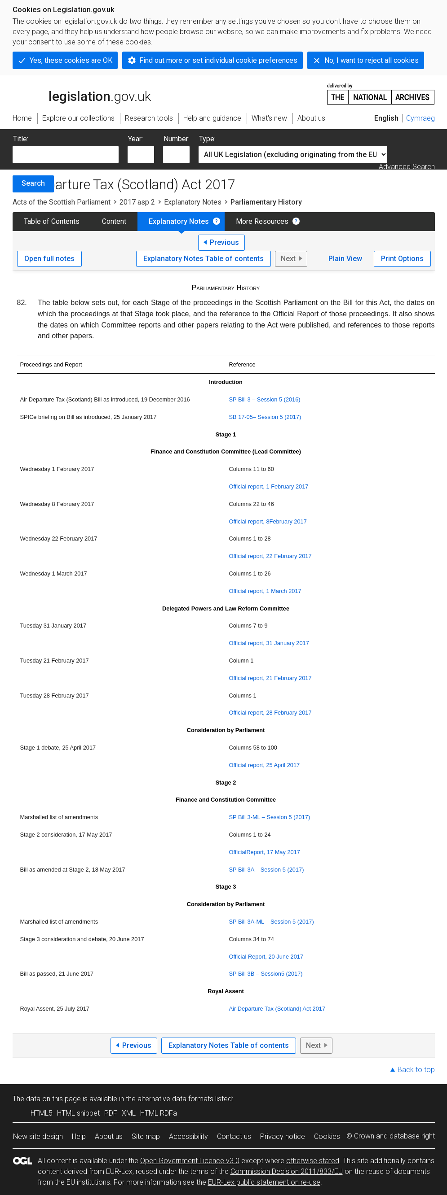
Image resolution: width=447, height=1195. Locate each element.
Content (114, 221)
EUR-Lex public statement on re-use (264, 1182)
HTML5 (42, 1113)
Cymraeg (420, 118)
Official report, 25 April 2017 (264, 765)
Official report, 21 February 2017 (270, 678)
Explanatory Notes (192, 202)
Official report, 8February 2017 (268, 521)
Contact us (234, 1136)
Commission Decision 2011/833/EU (286, 1171)
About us (109, 1136)
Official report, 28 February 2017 (270, 712)
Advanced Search (407, 166)
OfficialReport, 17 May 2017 (264, 852)
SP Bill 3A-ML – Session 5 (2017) (271, 921)
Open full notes (49, 258)
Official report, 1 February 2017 (269, 486)
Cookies (327, 1136)
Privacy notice (282, 1136)
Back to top (416, 1069)
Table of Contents (52, 221)
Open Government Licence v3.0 (189, 1160)
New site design (38, 1136)
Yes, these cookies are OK (71, 60)
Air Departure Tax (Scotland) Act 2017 (277, 1008)
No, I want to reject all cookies (371, 60)
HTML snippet (78, 1113)
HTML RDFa (158, 1113)
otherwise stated (312, 1160)
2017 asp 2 (137, 202)
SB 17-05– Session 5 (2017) (265, 417)
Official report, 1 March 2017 (265, 591)
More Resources (262, 221)
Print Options (402, 258)
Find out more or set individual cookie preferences (218, 60)
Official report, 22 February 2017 (270, 556)
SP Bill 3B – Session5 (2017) (266, 973)
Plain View (345, 258)
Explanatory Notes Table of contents (203, 258)
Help (79, 1136)
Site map (146, 1136)
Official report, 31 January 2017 (269, 643)
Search (33, 183)
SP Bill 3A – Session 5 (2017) (266, 869)
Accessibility (188, 1136)
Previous (224, 242)
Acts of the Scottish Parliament (62, 202)
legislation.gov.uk (82, 93)
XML (129, 1113)
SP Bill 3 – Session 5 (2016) (265, 399)
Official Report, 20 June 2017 (266, 956)
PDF (110, 1113)
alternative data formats (175, 1099)
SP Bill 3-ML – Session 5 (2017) (269, 817)
